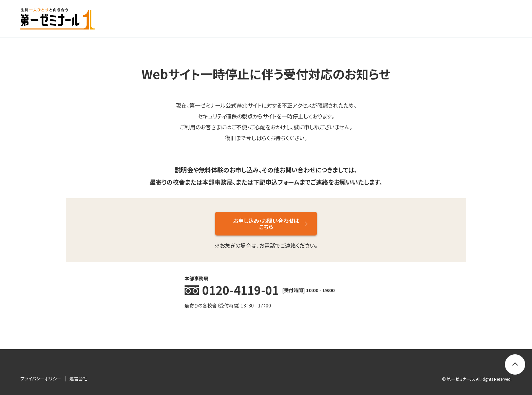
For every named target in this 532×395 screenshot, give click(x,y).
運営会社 (78, 378)
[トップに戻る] (515, 364)
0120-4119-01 (240, 290)
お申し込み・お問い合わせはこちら (266, 224)
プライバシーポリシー (40, 378)
